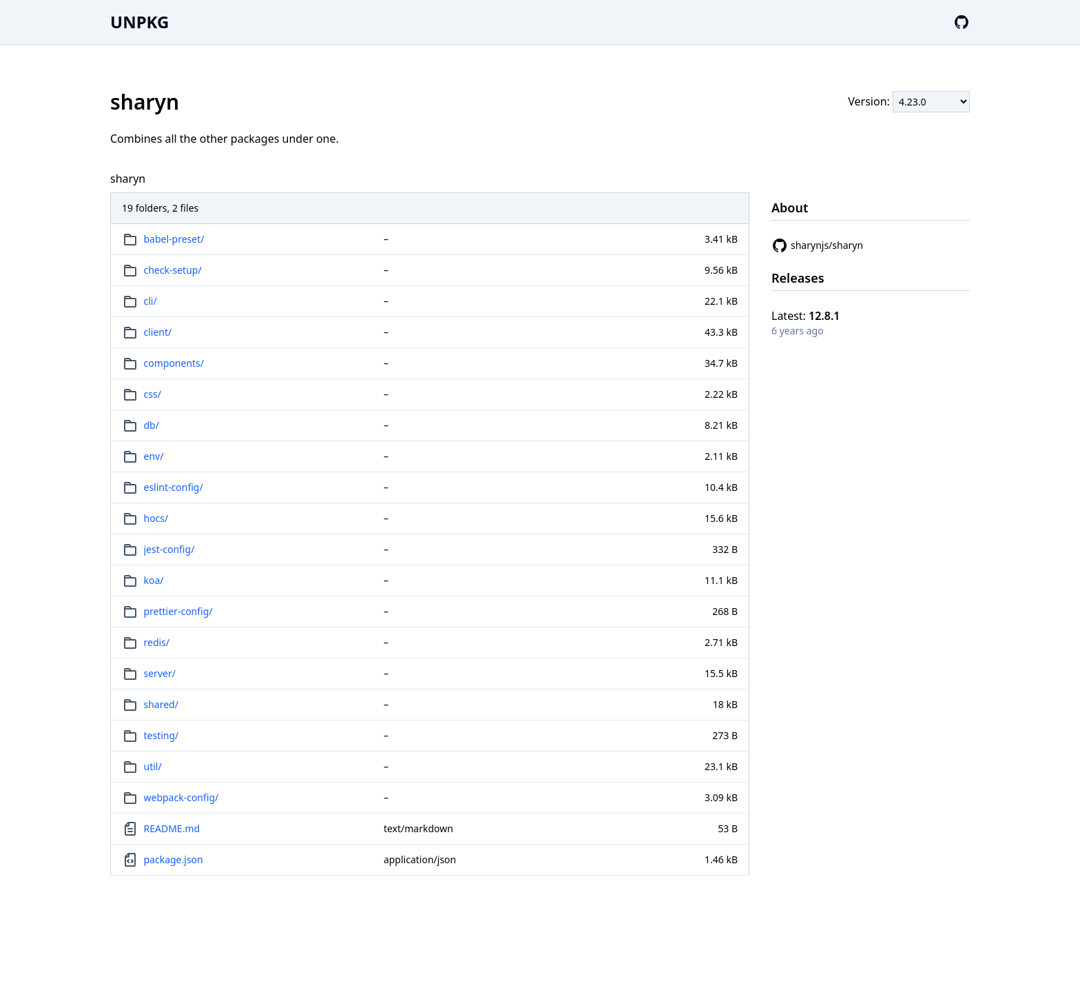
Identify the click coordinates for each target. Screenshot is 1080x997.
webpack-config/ (181, 797)
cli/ (150, 301)
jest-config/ (169, 549)
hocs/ (156, 518)
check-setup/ (173, 269)
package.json (173, 859)
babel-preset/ (174, 238)
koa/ (154, 580)
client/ (158, 332)
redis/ (157, 642)
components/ (174, 363)
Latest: (805, 315)
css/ (152, 394)
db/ (151, 425)
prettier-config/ (178, 611)
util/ (153, 766)
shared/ (161, 704)
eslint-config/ (173, 487)
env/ (154, 456)
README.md (172, 828)
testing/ (161, 735)
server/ (160, 673)
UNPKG (139, 21)
